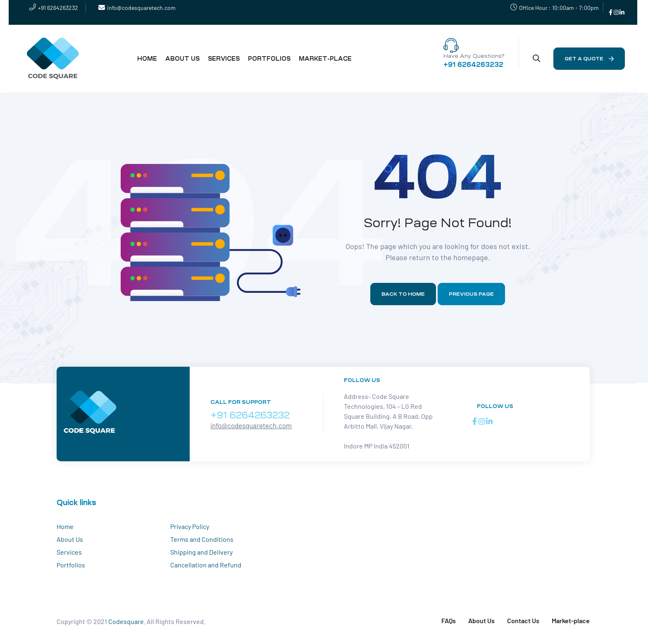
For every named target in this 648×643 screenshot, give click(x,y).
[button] (589, 58)
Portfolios (71, 565)
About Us (70, 539)
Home (65, 526)
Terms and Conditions (201, 539)
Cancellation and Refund (205, 565)
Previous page (471, 294)
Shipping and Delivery (201, 552)
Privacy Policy (189, 526)
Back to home (403, 294)
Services (69, 552)
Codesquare (126, 621)
